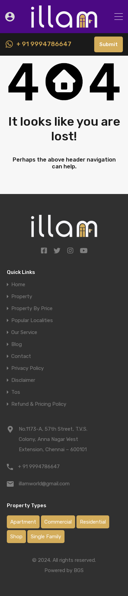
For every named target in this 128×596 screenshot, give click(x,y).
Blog (16, 344)
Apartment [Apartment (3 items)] (23, 522)
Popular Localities (32, 320)
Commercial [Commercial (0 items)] (58, 522)
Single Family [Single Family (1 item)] (46, 536)
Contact (21, 356)
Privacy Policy (27, 368)
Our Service (24, 332)
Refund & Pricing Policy (38, 404)
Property (21, 296)
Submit (108, 44)
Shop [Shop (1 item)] (16, 536)
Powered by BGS (64, 570)
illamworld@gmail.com (44, 484)
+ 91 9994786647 (43, 44)
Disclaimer (23, 380)
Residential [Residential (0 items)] (93, 522)
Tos (15, 392)
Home (18, 284)
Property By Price (32, 308)
